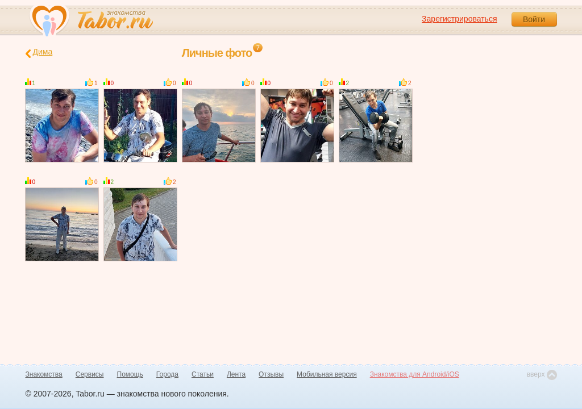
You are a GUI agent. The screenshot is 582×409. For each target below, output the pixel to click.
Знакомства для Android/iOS (414, 374)
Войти (534, 19)
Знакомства (44, 374)
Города (167, 374)
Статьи (203, 374)
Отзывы (271, 374)
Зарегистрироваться (459, 18)
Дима (39, 52)
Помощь (130, 374)
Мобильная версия (327, 374)
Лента (236, 374)
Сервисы (90, 374)
